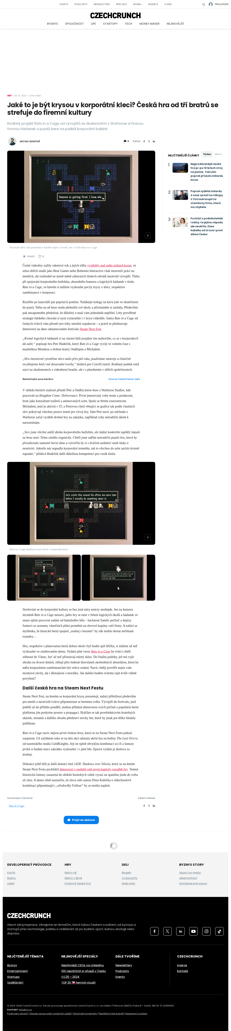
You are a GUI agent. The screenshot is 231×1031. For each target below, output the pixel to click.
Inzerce (153, 4)
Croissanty (130, 878)
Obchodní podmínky (85, 1013)
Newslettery (102, 4)
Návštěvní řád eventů (111, 1013)
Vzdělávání (15, 983)
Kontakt (182, 971)
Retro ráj (71, 873)
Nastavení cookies (136, 1013)
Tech (128, 24)
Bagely (126, 873)
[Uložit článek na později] (29, 256)
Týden (207, 154)
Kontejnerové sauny (193, 883)
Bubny (11, 878)
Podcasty (81, 4)
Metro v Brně (73, 878)
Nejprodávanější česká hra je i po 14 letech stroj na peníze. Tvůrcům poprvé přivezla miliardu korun (207, 172)
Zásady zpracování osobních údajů (50, 1013)
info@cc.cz (25, 1009)
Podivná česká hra (78, 883)
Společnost (74, 24)
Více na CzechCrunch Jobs (124, 379)
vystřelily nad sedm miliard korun (109, 265)
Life (93, 24)
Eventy (64, 4)
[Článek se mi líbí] (41, 256)
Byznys (52, 24)
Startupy (110, 24)
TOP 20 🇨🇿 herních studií (78, 983)
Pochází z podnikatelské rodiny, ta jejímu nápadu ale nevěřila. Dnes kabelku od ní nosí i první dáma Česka (207, 226)
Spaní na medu (190, 873)
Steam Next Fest (90, 329)
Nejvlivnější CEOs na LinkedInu (82, 965)
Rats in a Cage (100, 651)
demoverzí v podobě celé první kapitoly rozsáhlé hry (94, 769)
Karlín (11, 873)
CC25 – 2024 (70, 977)
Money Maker (150, 24)
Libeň (10, 883)
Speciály (121, 4)
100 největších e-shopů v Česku (83, 971)
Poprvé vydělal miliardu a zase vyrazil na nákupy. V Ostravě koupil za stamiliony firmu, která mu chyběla (207, 199)
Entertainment (17, 971)
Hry (9, 95)
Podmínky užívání (17, 1013)
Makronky (128, 883)
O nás (168, 4)
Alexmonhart (188, 878)
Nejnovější (175, 24)
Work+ (137, 4)
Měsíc (218, 154)
